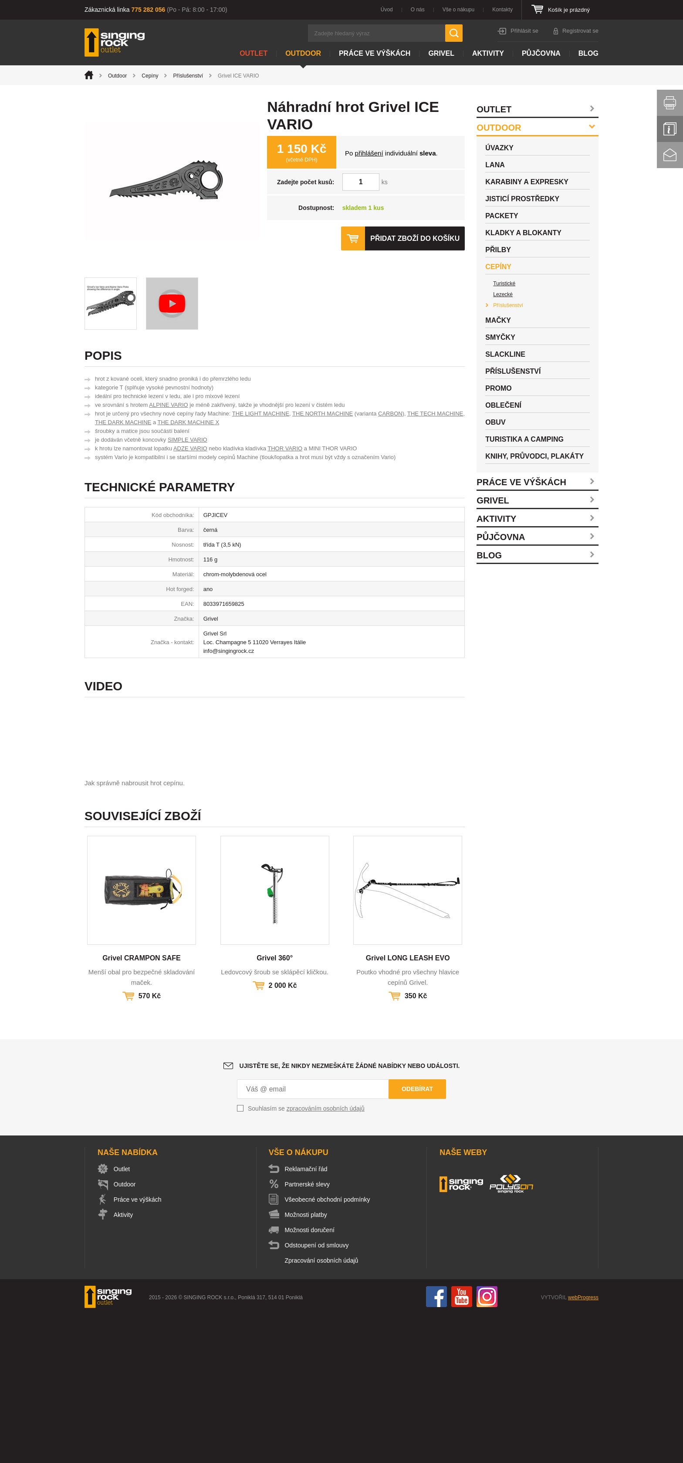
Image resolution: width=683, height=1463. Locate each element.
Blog (588, 53)
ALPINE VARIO (168, 405)
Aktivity (488, 53)
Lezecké (503, 294)
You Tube (461, 1445)
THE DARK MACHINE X (189, 422)
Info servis (670, 129)
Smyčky (500, 337)
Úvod (387, 10)
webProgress (583, 1446)
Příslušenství (188, 76)
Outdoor (303, 53)
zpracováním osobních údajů (326, 1257)
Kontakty (502, 10)
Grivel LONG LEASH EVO (408, 1106)
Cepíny (150, 76)
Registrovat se (580, 30)
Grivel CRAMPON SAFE (141, 1106)
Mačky (498, 320)
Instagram (487, 1445)
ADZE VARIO (190, 448)
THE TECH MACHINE (435, 413)
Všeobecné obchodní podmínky (328, 1348)
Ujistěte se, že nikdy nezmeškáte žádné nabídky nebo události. (350, 1214)
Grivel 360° (275, 1106)
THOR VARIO (284, 448)
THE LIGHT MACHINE (260, 413)
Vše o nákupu (458, 10)
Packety (501, 216)
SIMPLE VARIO (187, 439)
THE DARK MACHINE (123, 422)
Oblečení (503, 405)
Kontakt (670, 155)
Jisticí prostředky (522, 199)
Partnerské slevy (307, 1332)
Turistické (504, 283)
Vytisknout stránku (670, 103)
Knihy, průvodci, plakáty (534, 456)
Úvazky (499, 148)
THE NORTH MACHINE (322, 413)
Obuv (495, 422)
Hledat (454, 33)
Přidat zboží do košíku (415, 238)
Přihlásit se (524, 30)
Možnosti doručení (310, 1378)
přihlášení (369, 153)
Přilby (498, 249)
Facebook (436, 1445)
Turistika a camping (524, 439)
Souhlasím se (306, 1257)
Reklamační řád (306, 1317)
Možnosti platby (306, 1363)
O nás (418, 10)
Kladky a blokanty (523, 233)
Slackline (505, 354)
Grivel (441, 53)
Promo (498, 388)
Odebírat (417, 1237)
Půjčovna (541, 53)
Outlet (253, 53)
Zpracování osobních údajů (322, 1409)
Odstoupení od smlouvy (317, 1393)
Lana (494, 165)
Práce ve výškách (374, 53)
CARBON (390, 413)
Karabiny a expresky (526, 182)
